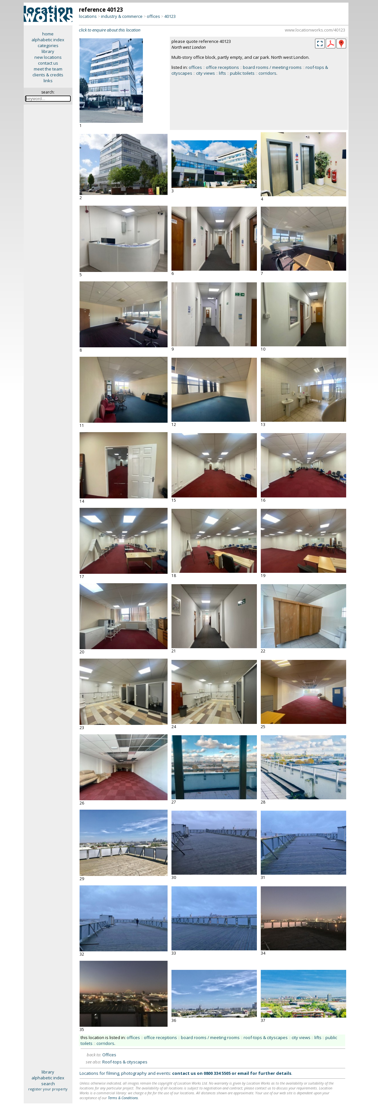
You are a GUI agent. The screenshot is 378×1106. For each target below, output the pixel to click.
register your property (48, 1089)
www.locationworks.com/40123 (315, 30)
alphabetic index (48, 40)
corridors (267, 73)
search (48, 1084)
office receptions (222, 67)
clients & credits (47, 75)
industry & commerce (122, 16)
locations (88, 16)
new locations (48, 57)
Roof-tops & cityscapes (124, 1062)
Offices (109, 1055)
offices (153, 16)
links (48, 81)
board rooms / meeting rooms (272, 67)
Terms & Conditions (123, 1097)
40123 (170, 16)
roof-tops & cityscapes (266, 1037)
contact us (48, 63)
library (48, 51)
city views (205, 73)
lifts (222, 73)
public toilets (242, 73)
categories (48, 45)
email (243, 1073)
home (48, 34)
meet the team (48, 69)
